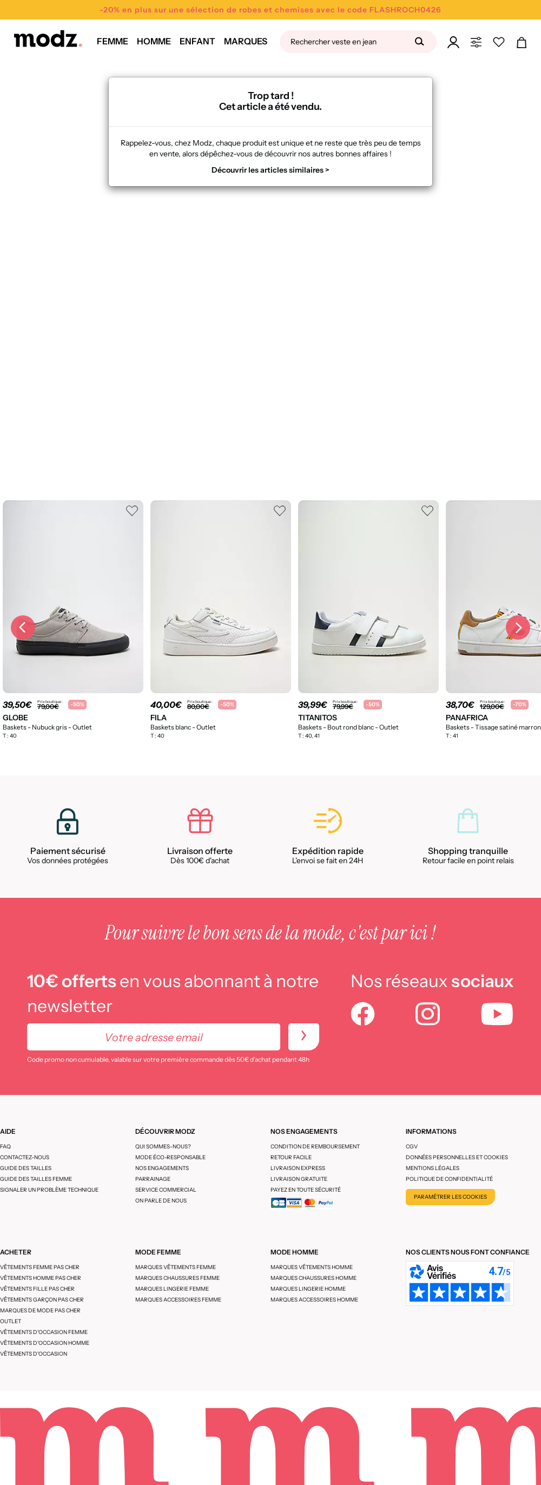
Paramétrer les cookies (450, 1196)
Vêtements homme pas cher (40, 1278)
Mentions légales (432, 1168)
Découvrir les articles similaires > (270, 170)
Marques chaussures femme (177, 1278)
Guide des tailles (25, 1168)
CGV (412, 1146)
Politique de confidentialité (449, 1178)
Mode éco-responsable (170, 1157)
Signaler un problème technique (49, 1189)
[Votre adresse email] (153, 1036)
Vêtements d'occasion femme (44, 1332)
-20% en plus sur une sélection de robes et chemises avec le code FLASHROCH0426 (270, 10)
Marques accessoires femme (178, 1299)
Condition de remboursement (315, 1146)
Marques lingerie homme (308, 1288)
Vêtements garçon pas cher (42, 1299)
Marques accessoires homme (314, 1299)
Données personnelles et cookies (457, 1157)
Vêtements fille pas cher (37, 1288)
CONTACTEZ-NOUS (24, 1157)
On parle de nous (161, 1200)
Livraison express (297, 1168)
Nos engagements (162, 1168)
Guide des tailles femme (36, 1178)
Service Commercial (165, 1189)
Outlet (10, 1321)
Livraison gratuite (298, 1178)
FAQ (5, 1146)
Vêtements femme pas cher (40, 1267)
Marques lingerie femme (172, 1288)
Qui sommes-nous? (163, 1146)
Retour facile (291, 1157)
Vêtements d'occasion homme (44, 1342)
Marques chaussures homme (313, 1278)
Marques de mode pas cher (40, 1310)
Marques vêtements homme (311, 1267)
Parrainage (152, 1178)
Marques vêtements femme (175, 1267)
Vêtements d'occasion (33, 1353)
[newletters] (303, 1036)
